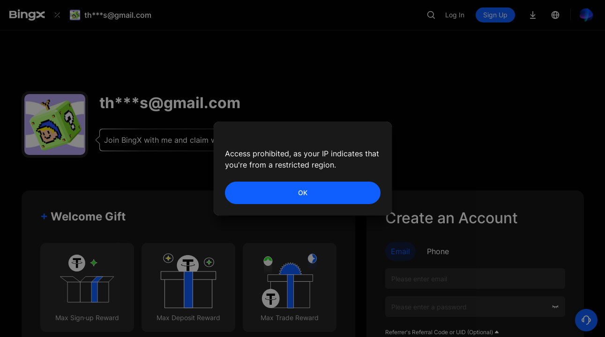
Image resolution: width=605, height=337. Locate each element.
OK (302, 193)
